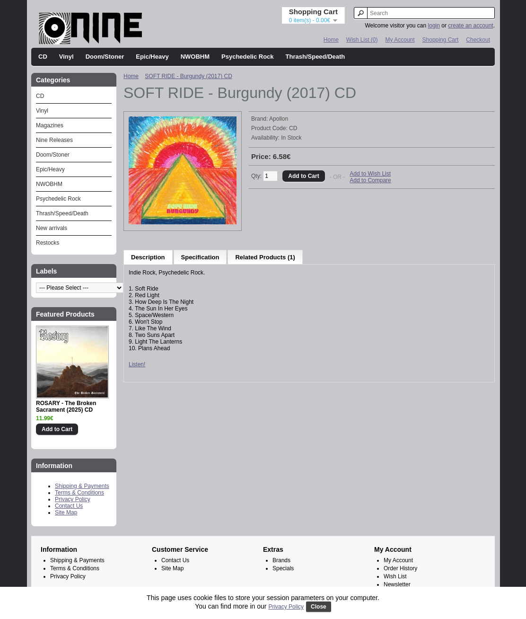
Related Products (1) (265, 257)
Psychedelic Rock (247, 56)
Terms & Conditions (79, 492)
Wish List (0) (362, 39)
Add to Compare (370, 180)
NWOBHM (195, 56)
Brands (281, 560)
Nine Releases (54, 140)
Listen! (137, 364)
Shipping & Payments (82, 486)
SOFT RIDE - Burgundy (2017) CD (188, 76)
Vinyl (66, 56)
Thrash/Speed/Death (315, 56)
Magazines (49, 125)
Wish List (395, 576)
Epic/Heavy (152, 56)
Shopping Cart (440, 39)
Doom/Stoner (105, 56)
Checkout (478, 39)
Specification (200, 257)
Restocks (47, 242)
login (434, 25)
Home (331, 39)
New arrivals (51, 228)
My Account (400, 39)
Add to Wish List (370, 173)
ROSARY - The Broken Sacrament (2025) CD (66, 406)
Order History (400, 568)
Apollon (278, 118)
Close (318, 606)
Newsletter (397, 584)
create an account (470, 25)
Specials (283, 568)
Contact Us (69, 506)
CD (42, 56)
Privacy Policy (72, 499)
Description (148, 257)
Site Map (66, 512)
